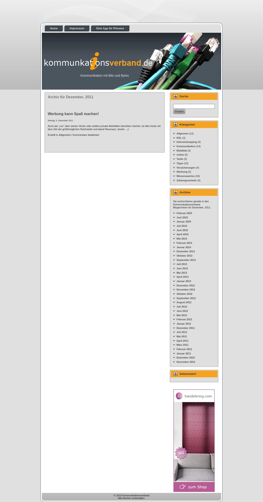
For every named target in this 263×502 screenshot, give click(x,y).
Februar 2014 (184, 243)
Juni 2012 (182, 311)
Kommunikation (186, 146)
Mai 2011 (182, 336)
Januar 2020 (184, 221)
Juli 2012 (182, 306)
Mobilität (182, 150)
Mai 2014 (182, 238)
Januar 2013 (184, 281)
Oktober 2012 (184, 294)
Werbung (182, 171)
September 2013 (186, 260)
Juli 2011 (182, 332)
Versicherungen (186, 167)
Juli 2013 (182, 264)
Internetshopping (187, 142)
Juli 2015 (182, 226)
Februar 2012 (184, 319)
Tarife (180, 159)
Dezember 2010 (186, 357)
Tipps (180, 163)
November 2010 (186, 362)
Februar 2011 (184, 349)
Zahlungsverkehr (187, 180)
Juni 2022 (182, 217)
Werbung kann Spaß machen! (73, 114)
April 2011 (183, 340)
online (180, 154)
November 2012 (186, 289)
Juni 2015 (182, 230)
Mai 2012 (182, 315)
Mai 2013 (182, 272)
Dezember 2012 (186, 285)
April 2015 (183, 234)
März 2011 (183, 344)
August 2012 (184, 302)
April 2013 (183, 276)
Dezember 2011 (186, 328)
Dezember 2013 (186, 251)
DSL (179, 137)
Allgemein (65, 135)
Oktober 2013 (184, 255)
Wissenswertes (186, 176)
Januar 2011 (184, 353)
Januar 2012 (184, 323)
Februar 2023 (184, 213)
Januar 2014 (184, 247)
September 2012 (186, 298)
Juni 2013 (182, 268)
